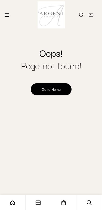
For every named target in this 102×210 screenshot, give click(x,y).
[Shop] (38, 202)
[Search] (81, 15)
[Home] (13, 202)
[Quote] (91, 15)
